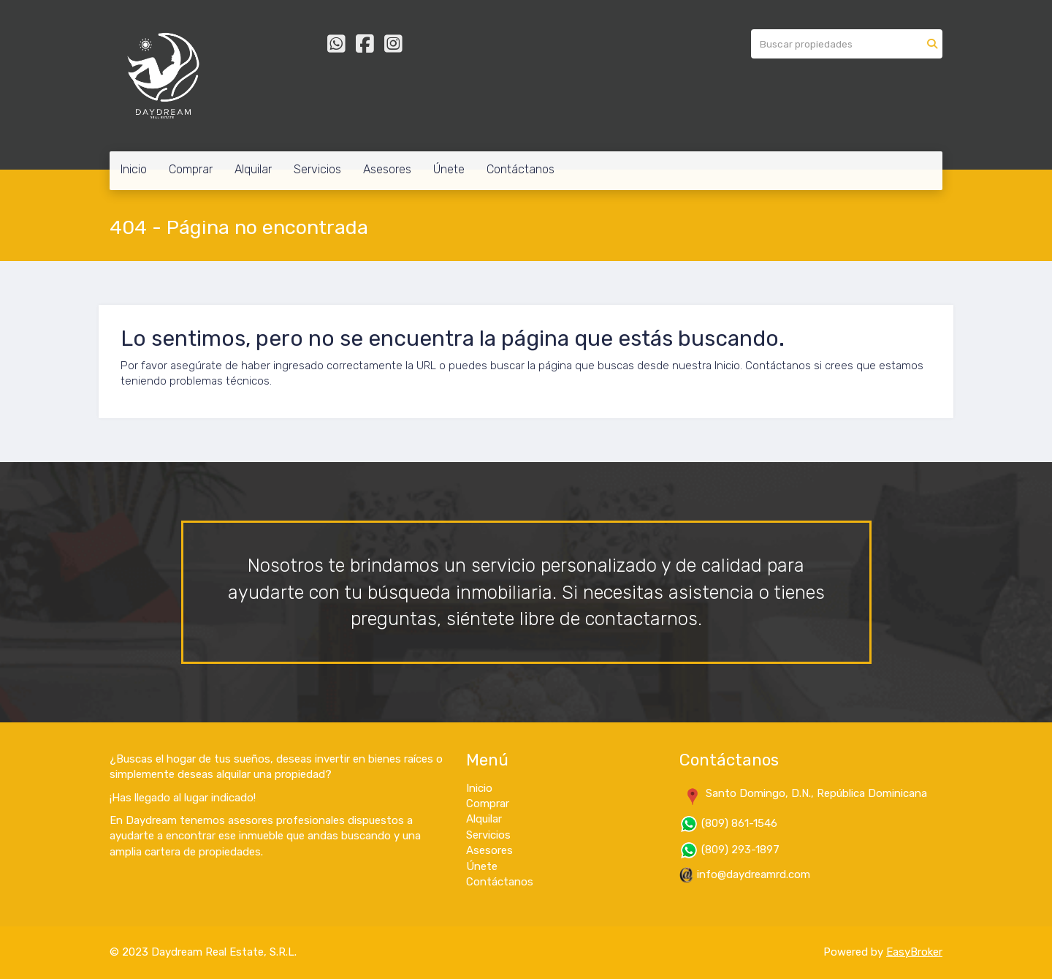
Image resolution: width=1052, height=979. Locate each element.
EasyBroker (914, 952)
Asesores (387, 169)
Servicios (317, 169)
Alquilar (253, 169)
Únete (449, 169)
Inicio (134, 169)
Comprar (191, 169)
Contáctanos (520, 169)
